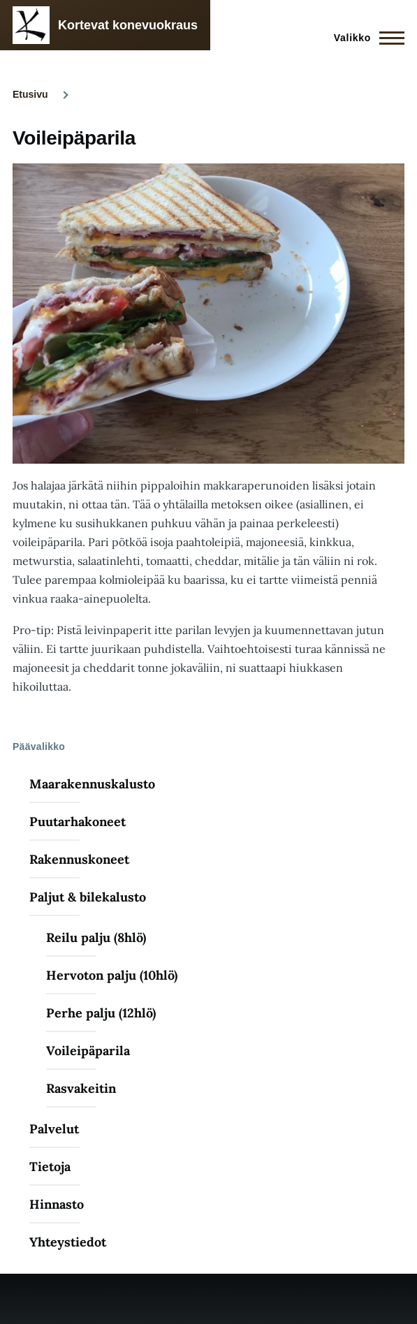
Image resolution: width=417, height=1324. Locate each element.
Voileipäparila (88, 1051)
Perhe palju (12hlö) (101, 1013)
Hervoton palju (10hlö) (111, 975)
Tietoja (50, 1166)
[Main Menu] (365, 37)
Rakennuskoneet (79, 859)
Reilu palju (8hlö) (96, 937)
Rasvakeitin (81, 1088)
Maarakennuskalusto (92, 784)
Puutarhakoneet (77, 822)
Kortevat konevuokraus (128, 25)
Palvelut (54, 1129)
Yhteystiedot (67, 1242)
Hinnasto (56, 1204)
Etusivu (30, 94)
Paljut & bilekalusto (87, 897)
